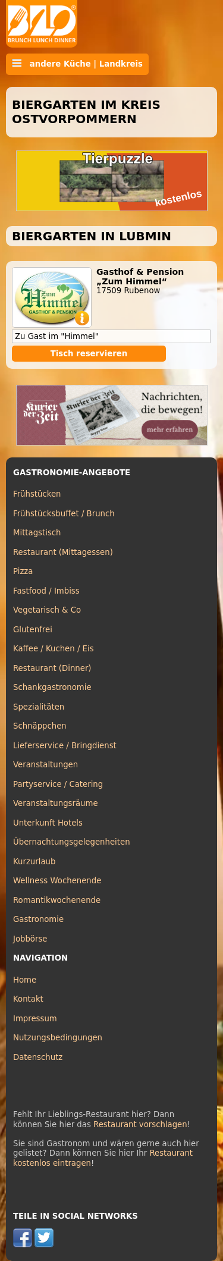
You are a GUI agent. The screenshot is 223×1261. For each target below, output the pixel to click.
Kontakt (28, 999)
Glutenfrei (32, 629)
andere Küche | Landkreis (77, 63)
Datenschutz (37, 1057)
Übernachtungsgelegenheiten (71, 841)
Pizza (23, 571)
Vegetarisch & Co (47, 610)
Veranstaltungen (45, 764)
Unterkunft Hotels (48, 822)
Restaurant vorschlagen (140, 1124)
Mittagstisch (37, 532)
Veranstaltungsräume (55, 803)
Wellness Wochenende (57, 880)
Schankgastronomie (52, 687)
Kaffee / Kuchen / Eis (53, 648)
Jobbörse (30, 938)
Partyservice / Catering (58, 784)
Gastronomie (38, 919)
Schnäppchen (40, 726)
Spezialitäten (38, 706)
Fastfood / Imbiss (46, 590)
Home (24, 979)
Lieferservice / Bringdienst (65, 745)
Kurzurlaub (34, 861)
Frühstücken (37, 494)
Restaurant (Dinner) (52, 668)
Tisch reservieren (89, 353)
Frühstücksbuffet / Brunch (64, 513)
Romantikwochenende (56, 900)
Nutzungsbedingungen (57, 1037)
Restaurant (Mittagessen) (63, 552)
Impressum (35, 1018)
